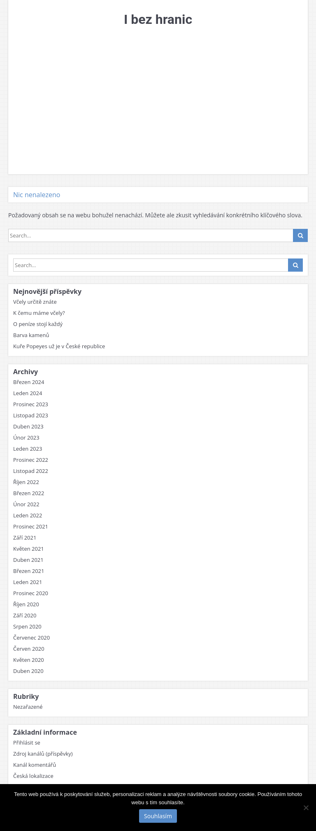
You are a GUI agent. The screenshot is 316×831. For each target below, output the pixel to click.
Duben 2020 (28, 671)
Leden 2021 (27, 582)
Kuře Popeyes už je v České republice (59, 346)
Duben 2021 (28, 559)
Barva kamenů (31, 335)
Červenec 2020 (31, 637)
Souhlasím (158, 816)
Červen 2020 (28, 648)
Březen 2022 (28, 493)
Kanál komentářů (34, 764)
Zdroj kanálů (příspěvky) (43, 753)
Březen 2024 (28, 382)
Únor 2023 (26, 437)
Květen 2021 (28, 548)
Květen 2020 (28, 659)
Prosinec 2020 (30, 593)
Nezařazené (28, 706)
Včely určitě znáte (35, 301)
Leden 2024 (27, 393)
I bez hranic (158, 19)
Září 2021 (24, 537)
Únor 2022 (26, 504)
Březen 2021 (28, 571)
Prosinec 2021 (30, 526)
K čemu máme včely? (39, 313)
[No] (306, 807)
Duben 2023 (28, 426)
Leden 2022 (27, 515)
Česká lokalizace (33, 776)
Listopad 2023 (30, 415)
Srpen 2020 (27, 626)
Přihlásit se (26, 742)
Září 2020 (24, 615)
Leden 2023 (27, 448)
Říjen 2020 (26, 604)
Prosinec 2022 (30, 459)
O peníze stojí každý (38, 324)
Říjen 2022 (26, 482)
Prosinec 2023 (30, 404)
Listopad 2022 (30, 471)
